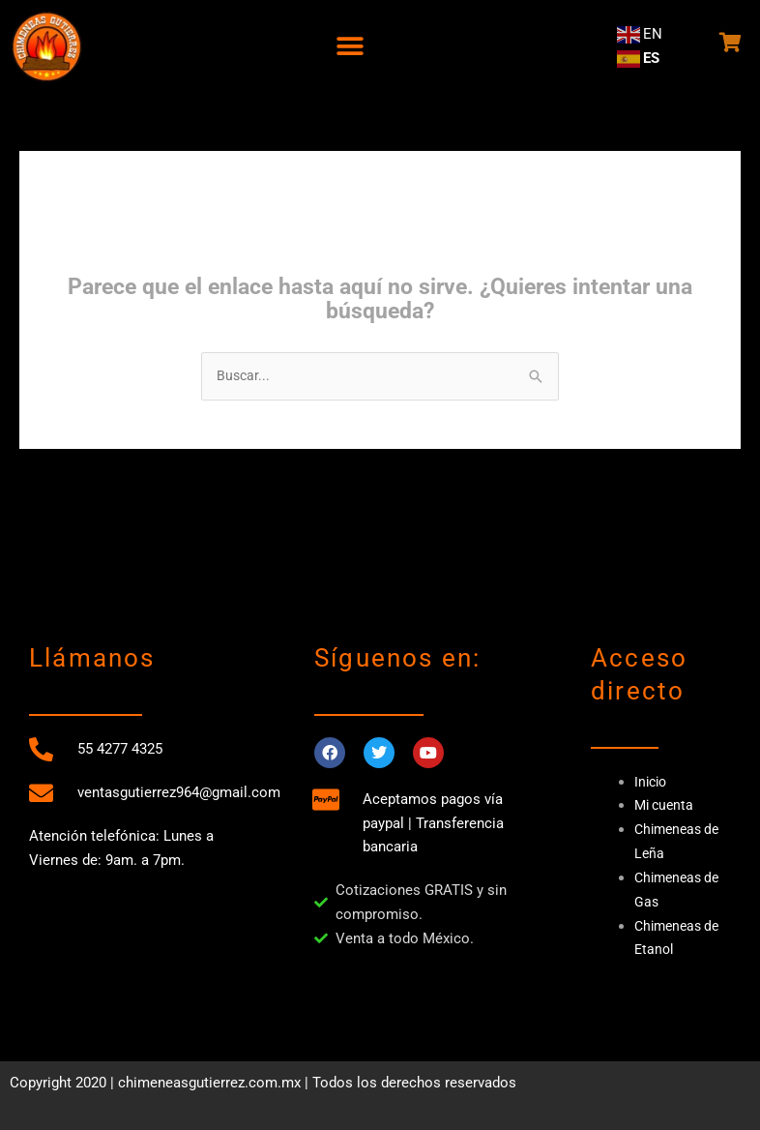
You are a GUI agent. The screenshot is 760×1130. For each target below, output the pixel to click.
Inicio (652, 782)
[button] (349, 46)
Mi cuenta (666, 806)
